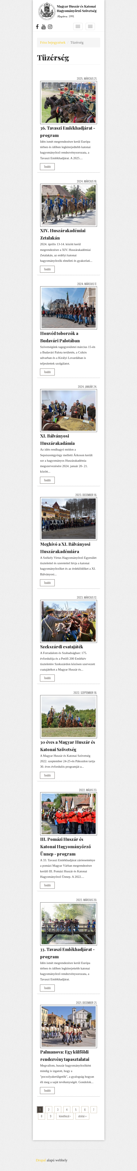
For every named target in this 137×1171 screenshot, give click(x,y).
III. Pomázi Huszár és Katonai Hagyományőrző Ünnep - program (65, 846)
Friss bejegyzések (52, 42)
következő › (65, 1116)
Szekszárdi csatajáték (61, 646)
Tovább (47, 166)
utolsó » (82, 1116)
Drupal (41, 1160)
